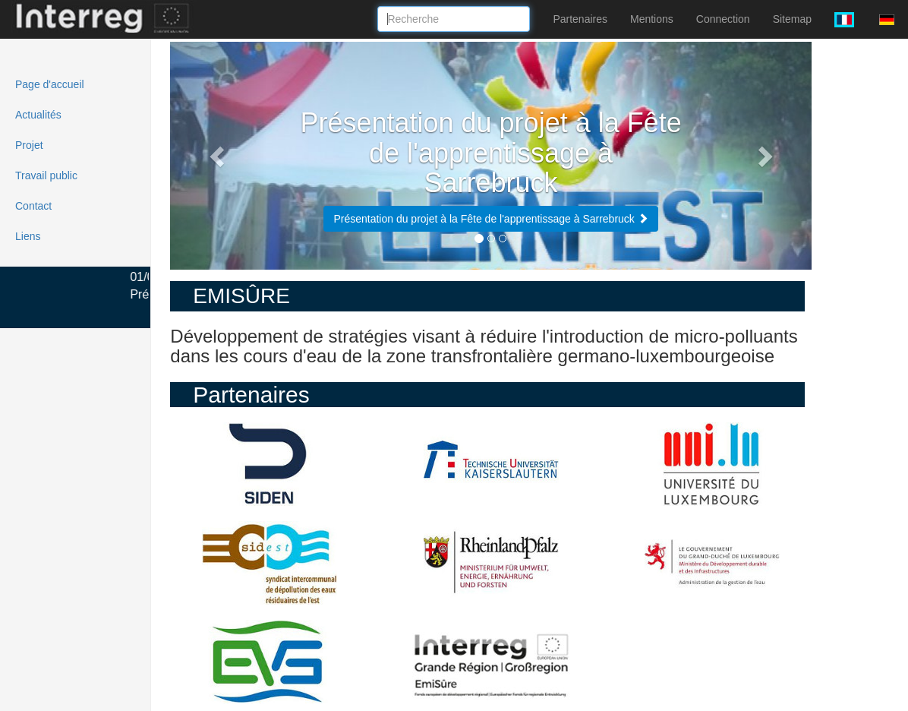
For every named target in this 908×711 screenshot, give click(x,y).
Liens (27, 236)
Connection (723, 19)
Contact (33, 206)
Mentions (651, 19)
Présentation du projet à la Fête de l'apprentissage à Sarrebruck (490, 219)
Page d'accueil (49, 84)
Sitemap (792, 19)
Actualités (38, 115)
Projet (29, 145)
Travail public (46, 175)
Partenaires (580, 19)
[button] (218, 156)
